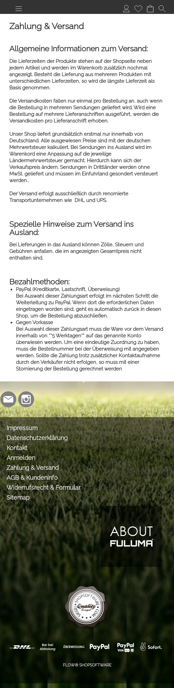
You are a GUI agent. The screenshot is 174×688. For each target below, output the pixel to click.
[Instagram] (26, 399)
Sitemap (18, 497)
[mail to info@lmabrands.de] (8, 399)
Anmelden (21, 457)
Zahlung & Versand (33, 467)
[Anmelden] (126, 8)
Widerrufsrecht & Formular (44, 487)
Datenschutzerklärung (37, 437)
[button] (18, 8)
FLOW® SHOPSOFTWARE (87, 665)
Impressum (22, 427)
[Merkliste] (138, 8)
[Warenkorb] (150, 8)
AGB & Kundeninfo (32, 477)
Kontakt (17, 447)
